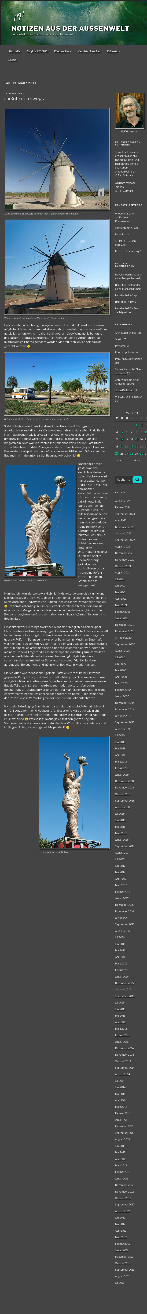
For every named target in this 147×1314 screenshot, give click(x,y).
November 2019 (124, 709)
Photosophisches (125, 352)
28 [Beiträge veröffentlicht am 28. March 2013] (132, 453)
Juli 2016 (120, 937)
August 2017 (122, 852)
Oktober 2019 (123, 715)
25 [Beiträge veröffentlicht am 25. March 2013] (117, 453)
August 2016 (122, 930)
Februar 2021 (122, 611)
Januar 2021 (121, 618)
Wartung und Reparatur (128, 396)
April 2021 (120, 598)
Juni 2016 (120, 944)
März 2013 (121, 1165)
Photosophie (63, 51)
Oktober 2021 (123, 566)
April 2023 (121, 520)
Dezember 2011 (124, 1256)
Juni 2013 (120, 1145)
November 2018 (124, 787)
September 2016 (125, 924)
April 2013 (120, 1159)
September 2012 (124, 1204)
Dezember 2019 (124, 702)
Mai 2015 (120, 1015)
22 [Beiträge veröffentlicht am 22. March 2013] (136, 446)
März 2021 (121, 605)
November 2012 (124, 1191)
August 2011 (122, 1276)
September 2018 (125, 800)
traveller (120, 274)
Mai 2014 (120, 1093)
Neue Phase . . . (124, 234)
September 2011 (124, 1269)
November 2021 (124, 559)
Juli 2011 (119, 1282)
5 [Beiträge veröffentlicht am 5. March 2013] (122, 432)
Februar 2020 (123, 689)
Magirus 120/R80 (37, 51)
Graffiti (119, 339)
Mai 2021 (120, 592)
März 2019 (121, 761)
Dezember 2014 (124, 1048)
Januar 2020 (122, 696)
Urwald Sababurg (124, 390)
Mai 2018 (120, 826)
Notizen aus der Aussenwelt (71, 28)
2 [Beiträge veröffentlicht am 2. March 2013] (141, 425)
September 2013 (124, 1132)
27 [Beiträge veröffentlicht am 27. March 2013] (126, 453)
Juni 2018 (120, 820)
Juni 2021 (120, 585)
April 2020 (121, 676)
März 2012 (121, 1237)
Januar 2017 (121, 898)
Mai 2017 (120, 872)
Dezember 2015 (124, 983)
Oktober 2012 (123, 1198)
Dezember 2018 (124, 781)
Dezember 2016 (124, 904)
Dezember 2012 (124, 1184)
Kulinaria (114, 51)
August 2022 (122, 546)
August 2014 (122, 1074)
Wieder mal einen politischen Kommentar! (125, 217)
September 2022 (125, 539)
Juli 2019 (120, 735)
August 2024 (122, 500)
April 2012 (120, 1230)
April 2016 (120, 956)
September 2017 (124, 846)
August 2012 (122, 1211)
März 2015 (121, 1028)
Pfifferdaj (120, 345)
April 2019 (120, 754)
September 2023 (125, 513)
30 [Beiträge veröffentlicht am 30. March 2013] (141, 453)
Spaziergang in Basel (127, 227)
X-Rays (133, 295)
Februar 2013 (122, 1171)
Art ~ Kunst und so (125, 332)
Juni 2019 (120, 742)
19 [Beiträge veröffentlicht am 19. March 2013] (122, 446)
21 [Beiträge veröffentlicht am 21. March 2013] (131, 446)
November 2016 (124, 911)
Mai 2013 (120, 1152)
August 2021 (122, 572)
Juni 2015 (120, 1009)
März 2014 (121, 1106)
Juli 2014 (120, 1080)
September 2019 (125, 722)
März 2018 (121, 833)
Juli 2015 (120, 1002)
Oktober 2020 (123, 637)
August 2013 (122, 1139)
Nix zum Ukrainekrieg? (128, 251)
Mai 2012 (120, 1224)
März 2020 (121, 683)
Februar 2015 (122, 1035)
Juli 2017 (119, 859)
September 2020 (125, 644)
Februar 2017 (122, 891)
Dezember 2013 (124, 1126)
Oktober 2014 (123, 1061)
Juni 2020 (120, 663)
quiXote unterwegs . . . (26, 98)
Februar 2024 (123, 507)
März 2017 (121, 885)
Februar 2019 (122, 768)
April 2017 (120, 878)
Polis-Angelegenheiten (128, 358)
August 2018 (122, 807)
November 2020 (124, 631)
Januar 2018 (122, 839)
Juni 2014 (120, 1087)
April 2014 (120, 1100)
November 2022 (124, 527)
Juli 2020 (120, 657)
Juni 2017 (120, 865)
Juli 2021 (119, 579)
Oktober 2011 (123, 1263)
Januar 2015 (122, 1041)
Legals (14, 59)
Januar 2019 (122, 774)
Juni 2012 (120, 1217)
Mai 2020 (120, 670)
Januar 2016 (122, 976)
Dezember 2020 (124, 624)
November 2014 (124, 1054)
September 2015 (125, 996)
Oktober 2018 (123, 794)
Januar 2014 (122, 1119)
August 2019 (122, 728)
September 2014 (125, 1067)
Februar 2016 (122, 969)
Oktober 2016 (123, 917)
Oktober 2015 (123, 989)
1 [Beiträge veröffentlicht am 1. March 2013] (136, 425)
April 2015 (120, 1022)
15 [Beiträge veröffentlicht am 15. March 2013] (136, 439)
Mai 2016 (120, 950)
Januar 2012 (121, 1250)
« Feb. (120, 460)
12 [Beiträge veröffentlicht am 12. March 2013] (122, 439)
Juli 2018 (120, 813)
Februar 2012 (122, 1243)
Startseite (14, 51)
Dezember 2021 (124, 552)
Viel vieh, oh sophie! (89, 51)
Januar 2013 (121, 1178)
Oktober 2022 (123, 533)
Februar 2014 (122, 1113)
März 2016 (121, 963)
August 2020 (122, 650)
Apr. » (137, 460)
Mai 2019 (120, 748)
